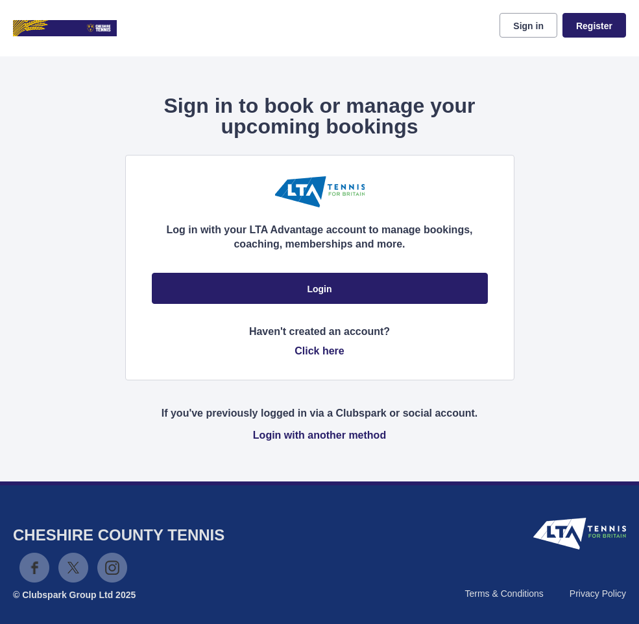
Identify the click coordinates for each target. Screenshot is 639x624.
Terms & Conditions (503, 593)
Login (319, 289)
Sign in (528, 26)
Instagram (112, 568)
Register (594, 26)
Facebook (34, 568)
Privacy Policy (598, 593)
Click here (319, 350)
